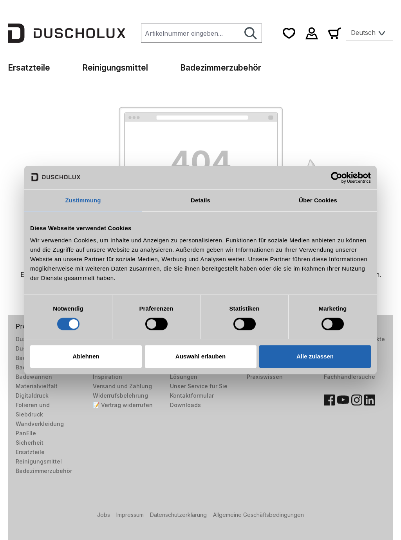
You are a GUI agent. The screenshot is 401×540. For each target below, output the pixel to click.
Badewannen (34, 376)
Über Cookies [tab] (318, 200)
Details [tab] (200, 200)
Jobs (103, 514)
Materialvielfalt (37, 386)
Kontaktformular (192, 395)
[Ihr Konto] (311, 33)
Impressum (130, 514)
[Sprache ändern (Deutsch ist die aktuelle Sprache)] (369, 32)
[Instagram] (356, 400)
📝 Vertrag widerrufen (123, 405)
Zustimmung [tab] (83, 200)
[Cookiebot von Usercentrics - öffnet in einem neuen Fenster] (336, 178)
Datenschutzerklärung (178, 514)
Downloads (185, 405)
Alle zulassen (315, 356)
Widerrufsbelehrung (120, 395)
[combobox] (190, 33)
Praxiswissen (265, 376)
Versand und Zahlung (122, 386)
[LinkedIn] (369, 400)
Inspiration (107, 376)
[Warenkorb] (334, 33)
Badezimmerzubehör (44, 470)
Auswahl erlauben (200, 356)
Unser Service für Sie (199, 386)
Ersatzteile (30, 452)
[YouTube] (343, 400)
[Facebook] (329, 400)
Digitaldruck (32, 395)
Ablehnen (85, 356)
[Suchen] (251, 33)
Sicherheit (29, 442)
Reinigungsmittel (39, 461)
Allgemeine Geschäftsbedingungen (258, 514)
